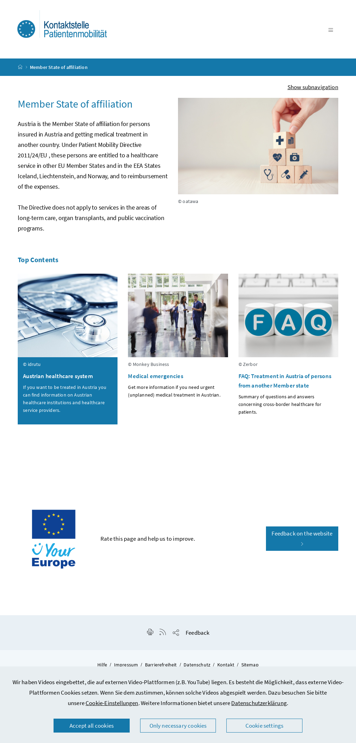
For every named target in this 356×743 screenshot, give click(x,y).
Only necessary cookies (178, 725)
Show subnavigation (313, 87)
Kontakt (225, 665)
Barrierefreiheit (161, 665)
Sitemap (250, 665)
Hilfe (102, 665)
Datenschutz (197, 665)
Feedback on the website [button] (302, 538)
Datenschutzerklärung (259, 703)
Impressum (126, 665)
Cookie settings (264, 725)
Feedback (197, 632)
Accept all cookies (92, 725)
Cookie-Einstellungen (112, 703)
